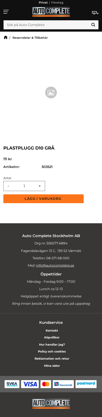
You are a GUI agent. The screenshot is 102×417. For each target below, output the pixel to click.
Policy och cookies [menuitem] (52, 351)
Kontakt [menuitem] (52, 330)
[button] (6, 12)
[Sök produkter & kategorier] (51, 25)
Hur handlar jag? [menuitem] (52, 344)
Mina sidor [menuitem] (52, 366)
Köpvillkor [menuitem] (51, 337)
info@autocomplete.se (55, 265)
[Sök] (93, 25)
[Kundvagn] (95, 12)
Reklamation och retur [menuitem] (52, 358)
